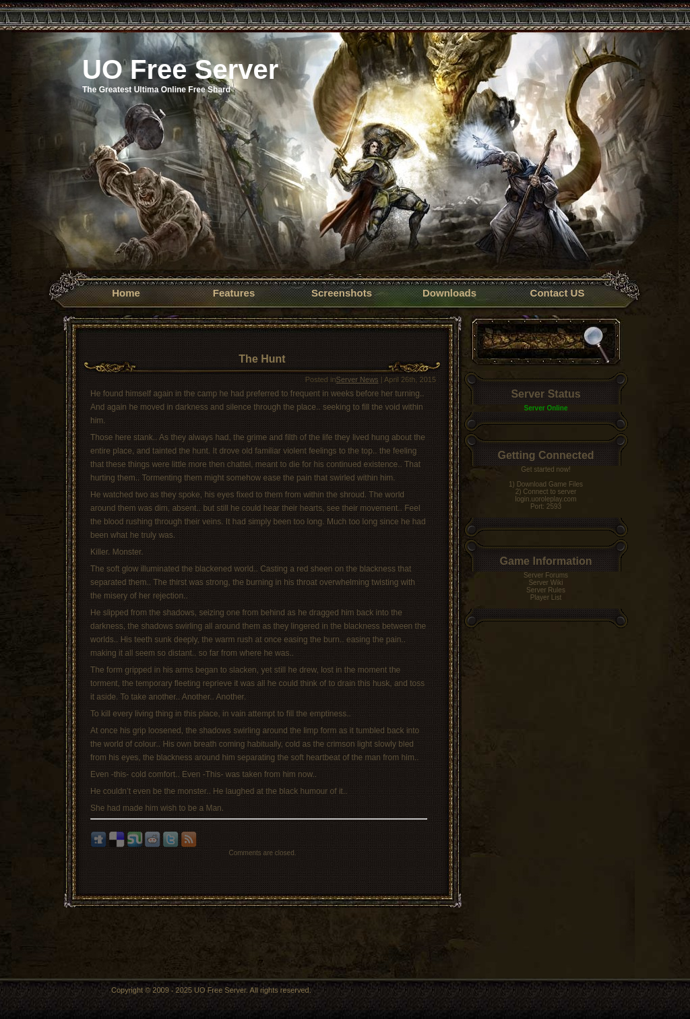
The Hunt (262, 359)
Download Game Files (550, 484)
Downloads (449, 293)
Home (126, 293)
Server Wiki (545, 582)
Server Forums (546, 575)
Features (234, 293)
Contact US (557, 293)
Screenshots (341, 293)
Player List (546, 597)
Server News (357, 379)
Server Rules (545, 590)
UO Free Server (180, 69)
